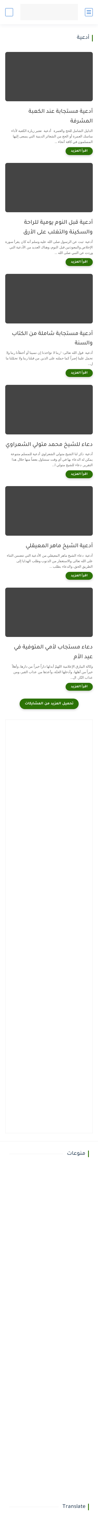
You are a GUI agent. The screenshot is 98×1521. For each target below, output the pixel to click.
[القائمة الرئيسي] (89, 12)
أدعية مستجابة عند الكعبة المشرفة (60, 117)
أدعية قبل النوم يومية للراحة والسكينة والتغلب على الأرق (58, 228)
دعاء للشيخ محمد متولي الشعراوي (49, 445)
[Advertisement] (49, 774)
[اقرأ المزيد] (79, 151)
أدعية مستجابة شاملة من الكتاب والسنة (52, 339)
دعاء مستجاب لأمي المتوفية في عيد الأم (53, 652)
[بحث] (9, 12)
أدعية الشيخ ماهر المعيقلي (59, 546)
